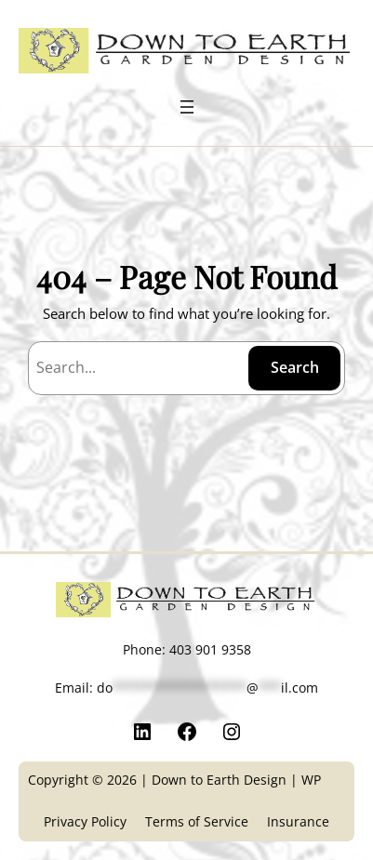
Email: (186, 687)
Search (295, 367)
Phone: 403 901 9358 (187, 649)
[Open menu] (187, 107)
